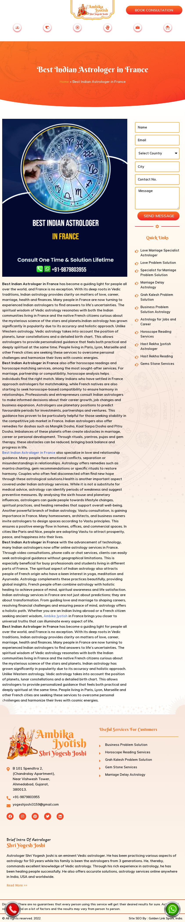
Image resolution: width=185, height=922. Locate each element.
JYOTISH (107, 30)
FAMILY (167, 30)
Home (64, 80)
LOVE (47, 30)
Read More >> (18, 884)
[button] (3, 10)
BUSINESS (137, 30)
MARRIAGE (17, 30)
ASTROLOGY (77, 30)
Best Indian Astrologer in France (30, 450)
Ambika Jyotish (56, 614)
